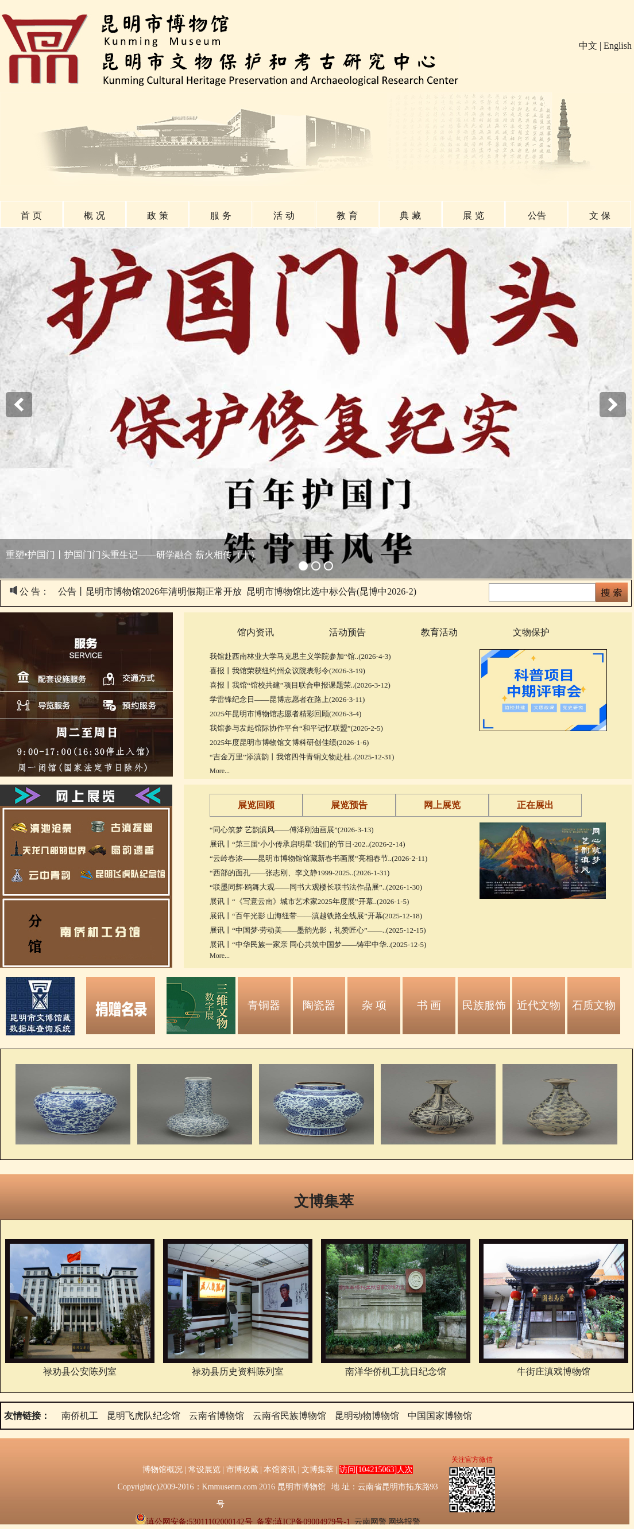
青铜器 (264, 1005)
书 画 (429, 1005)
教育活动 (439, 632)
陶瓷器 (319, 1005)
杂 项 (374, 1005)
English (618, 46)
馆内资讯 (255, 632)
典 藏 (410, 215)
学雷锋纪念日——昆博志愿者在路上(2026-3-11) (287, 699)
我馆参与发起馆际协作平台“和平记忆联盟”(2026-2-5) (296, 728)
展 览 (473, 215)
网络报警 (404, 1522)
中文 (588, 46)
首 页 (31, 215)
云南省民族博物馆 (289, 1416)
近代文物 (538, 1005)
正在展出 (535, 805)
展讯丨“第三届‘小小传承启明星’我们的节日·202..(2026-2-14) (307, 844)
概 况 (94, 215)
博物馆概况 (162, 1469)
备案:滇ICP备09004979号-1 (303, 1522)
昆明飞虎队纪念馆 (143, 1416)
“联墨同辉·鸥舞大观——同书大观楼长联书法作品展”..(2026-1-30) (316, 887)
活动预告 (347, 632)
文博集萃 (324, 1201)
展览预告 (349, 805)
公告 (537, 215)
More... (220, 771)
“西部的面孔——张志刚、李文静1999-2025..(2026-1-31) (299, 872)
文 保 (599, 215)
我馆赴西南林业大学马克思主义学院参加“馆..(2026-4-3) (300, 656)
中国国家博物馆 (440, 1416)
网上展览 (442, 805)
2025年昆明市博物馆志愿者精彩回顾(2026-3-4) (285, 713)
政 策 (157, 215)
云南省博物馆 (216, 1416)
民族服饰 (484, 1005)
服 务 (220, 215)
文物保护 (531, 632)
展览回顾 (256, 805)
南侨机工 (79, 1416)
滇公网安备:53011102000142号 (194, 1522)
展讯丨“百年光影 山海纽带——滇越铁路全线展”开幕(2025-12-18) (316, 915)
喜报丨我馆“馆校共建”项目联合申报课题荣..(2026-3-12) (300, 685)
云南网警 (370, 1522)
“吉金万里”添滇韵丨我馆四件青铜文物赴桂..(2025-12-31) (302, 756)
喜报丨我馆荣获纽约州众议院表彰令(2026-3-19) (287, 670)
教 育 (347, 215)
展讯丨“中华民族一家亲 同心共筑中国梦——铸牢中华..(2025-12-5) (318, 944)
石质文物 (594, 1005)
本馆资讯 (280, 1469)
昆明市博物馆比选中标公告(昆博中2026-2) (331, 591)
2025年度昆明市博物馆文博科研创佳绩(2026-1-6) (289, 742)
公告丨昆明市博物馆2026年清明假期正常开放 (150, 591)
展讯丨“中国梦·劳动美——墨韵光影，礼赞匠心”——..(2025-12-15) (318, 930)
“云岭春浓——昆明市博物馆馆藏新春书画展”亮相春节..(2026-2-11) (318, 858)
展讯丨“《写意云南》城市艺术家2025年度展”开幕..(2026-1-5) (309, 901)
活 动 (283, 215)
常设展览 (204, 1469)
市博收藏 (242, 1469)
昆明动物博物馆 (367, 1416)
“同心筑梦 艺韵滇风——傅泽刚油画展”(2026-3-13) (292, 829)
